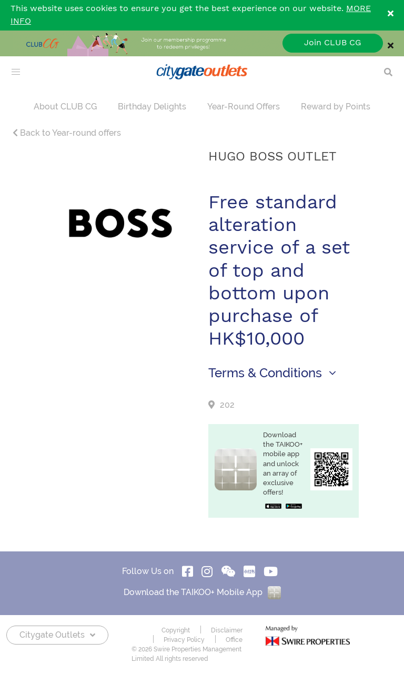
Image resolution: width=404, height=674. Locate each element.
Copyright (175, 630)
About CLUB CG (65, 107)
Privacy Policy (184, 639)
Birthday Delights (152, 107)
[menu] (16, 72)
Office (234, 639)
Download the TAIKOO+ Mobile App (202, 592)
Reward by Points (335, 107)
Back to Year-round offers (67, 133)
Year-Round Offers (243, 107)
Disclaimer (227, 630)
